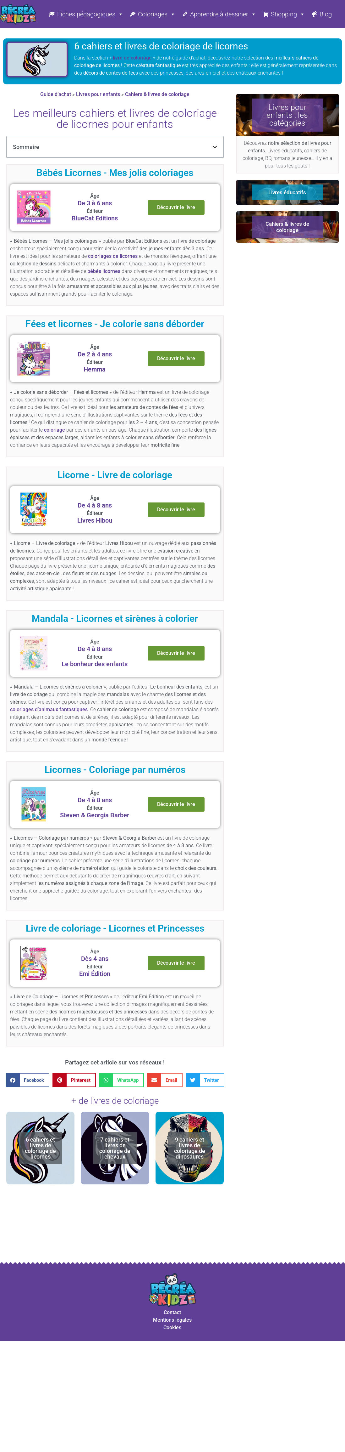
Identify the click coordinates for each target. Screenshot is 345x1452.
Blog (326, 14)
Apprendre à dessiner (223, 14)
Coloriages (157, 14)
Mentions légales (172, 1320)
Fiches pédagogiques (90, 14)
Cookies (172, 1327)
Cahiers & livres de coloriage (157, 94)
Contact (172, 1312)
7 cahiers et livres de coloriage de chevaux (114, 1148)
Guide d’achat (55, 94)
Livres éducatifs (287, 192)
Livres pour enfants (98, 94)
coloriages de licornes (113, 256)
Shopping (288, 14)
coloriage (54, 430)
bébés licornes (103, 271)
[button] (215, 147)
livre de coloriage (132, 58)
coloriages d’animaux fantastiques (49, 709)
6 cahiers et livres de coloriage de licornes (40, 1148)
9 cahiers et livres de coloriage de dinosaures (189, 1148)
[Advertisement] (117, 1228)
